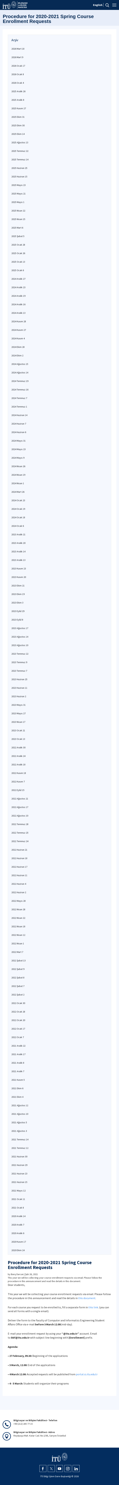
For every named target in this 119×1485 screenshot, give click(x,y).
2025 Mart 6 (17, 227)
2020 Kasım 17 (18, 1241)
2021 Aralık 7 (17, 1071)
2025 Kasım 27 (18, 108)
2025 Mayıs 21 (18, 193)
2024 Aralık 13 (18, 312)
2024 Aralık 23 (18, 287)
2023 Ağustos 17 (19, 628)
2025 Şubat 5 (17, 236)
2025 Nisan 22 (18, 210)
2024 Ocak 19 (18, 508)
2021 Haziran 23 (19, 1173)
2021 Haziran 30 (19, 1156)
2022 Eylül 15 (17, 790)
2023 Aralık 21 (18, 534)
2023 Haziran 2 (18, 696)
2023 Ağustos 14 (19, 636)
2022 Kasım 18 (18, 773)
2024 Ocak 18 (18, 517)
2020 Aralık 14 (18, 1216)
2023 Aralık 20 (18, 543)
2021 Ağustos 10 (19, 1113)
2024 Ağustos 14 (19, 372)
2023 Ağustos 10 (19, 645)
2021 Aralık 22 (18, 1045)
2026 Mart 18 (17, 48)
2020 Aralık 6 (17, 1233)
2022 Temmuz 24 (19, 841)
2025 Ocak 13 (18, 261)
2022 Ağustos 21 (19, 798)
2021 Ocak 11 (18, 1199)
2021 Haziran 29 (19, 1165)
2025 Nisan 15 (18, 219)
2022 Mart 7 (17, 952)
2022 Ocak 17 (18, 1028)
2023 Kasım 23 (18, 568)
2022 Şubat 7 (17, 986)
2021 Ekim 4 (17, 1096)
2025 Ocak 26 (18, 253)
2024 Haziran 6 (18, 432)
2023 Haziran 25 (19, 679)
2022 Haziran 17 (19, 866)
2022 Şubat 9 (17, 969)
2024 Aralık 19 (18, 295)
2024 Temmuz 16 (19, 389)
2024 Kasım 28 (18, 321)
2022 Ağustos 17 (19, 807)
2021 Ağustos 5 (19, 1122)
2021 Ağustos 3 (19, 1130)
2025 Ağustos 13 (19, 142)
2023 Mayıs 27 (18, 713)
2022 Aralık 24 (18, 756)
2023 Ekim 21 (18, 585)
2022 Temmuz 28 (19, 824)
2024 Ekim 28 (18, 347)
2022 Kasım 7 (18, 781)
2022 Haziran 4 (18, 883)
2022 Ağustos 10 (19, 815)
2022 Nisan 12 (18, 934)
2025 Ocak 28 (18, 244)
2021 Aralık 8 (17, 1062)
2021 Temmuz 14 (19, 1139)
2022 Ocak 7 (17, 1037)
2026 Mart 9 (17, 57)
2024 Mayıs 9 (17, 457)
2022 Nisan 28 (18, 909)
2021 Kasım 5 (18, 1079)
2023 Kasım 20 (18, 577)
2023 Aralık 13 (18, 560)
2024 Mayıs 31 (18, 440)
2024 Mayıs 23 (18, 449)
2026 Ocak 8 (17, 74)
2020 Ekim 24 (18, 1250)
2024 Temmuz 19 (19, 381)
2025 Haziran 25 (19, 168)
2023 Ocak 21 (18, 730)
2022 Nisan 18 (18, 926)
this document (86, 1298)
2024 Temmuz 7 (19, 398)
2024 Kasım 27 (18, 329)
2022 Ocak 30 (18, 1003)
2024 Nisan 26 (18, 466)
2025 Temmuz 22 (19, 151)
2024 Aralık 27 (18, 278)
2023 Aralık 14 (18, 551)
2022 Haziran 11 (19, 875)
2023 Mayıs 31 (18, 704)
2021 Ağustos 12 (19, 1105)
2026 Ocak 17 (18, 65)
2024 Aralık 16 (18, 304)
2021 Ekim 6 (17, 1088)
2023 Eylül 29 (17, 611)
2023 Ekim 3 (17, 602)
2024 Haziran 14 (19, 415)
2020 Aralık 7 (17, 1224)
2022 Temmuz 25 (19, 832)
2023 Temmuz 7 (19, 670)
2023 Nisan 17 (18, 721)
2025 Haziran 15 (19, 176)
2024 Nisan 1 (17, 483)
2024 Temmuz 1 (19, 406)
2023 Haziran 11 (19, 687)
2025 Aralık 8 (17, 99)
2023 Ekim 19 (18, 594)
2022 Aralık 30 (18, 747)
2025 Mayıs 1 (17, 202)
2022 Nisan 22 (18, 917)
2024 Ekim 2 (17, 355)
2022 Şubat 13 (18, 960)
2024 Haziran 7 (18, 423)
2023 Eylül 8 (17, 619)
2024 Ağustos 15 (19, 364)
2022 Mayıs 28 (18, 900)
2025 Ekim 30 (18, 125)
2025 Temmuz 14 (19, 159)
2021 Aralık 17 (18, 1054)
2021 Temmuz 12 (19, 1148)
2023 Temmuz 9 (19, 662)
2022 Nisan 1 (17, 943)
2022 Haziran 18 (19, 858)
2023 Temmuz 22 (19, 653)
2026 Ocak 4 (17, 82)
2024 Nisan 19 (18, 474)
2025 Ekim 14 (18, 133)
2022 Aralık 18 (18, 764)
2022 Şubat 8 (17, 977)
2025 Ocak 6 (17, 270)
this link (93, 1307)
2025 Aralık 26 (18, 91)
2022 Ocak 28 (18, 1011)
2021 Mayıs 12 (18, 1190)
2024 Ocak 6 (17, 525)
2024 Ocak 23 (18, 500)
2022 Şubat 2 (17, 994)
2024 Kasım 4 (18, 338)
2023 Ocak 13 (18, 739)
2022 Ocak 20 (18, 1020)
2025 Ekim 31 (18, 116)
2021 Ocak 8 (17, 1207)
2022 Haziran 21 (19, 849)
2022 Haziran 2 (18, 892)
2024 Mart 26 (17, 491)
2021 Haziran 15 (19, 1182)
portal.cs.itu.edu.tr (87, 1374)
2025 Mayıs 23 (18, 185)
